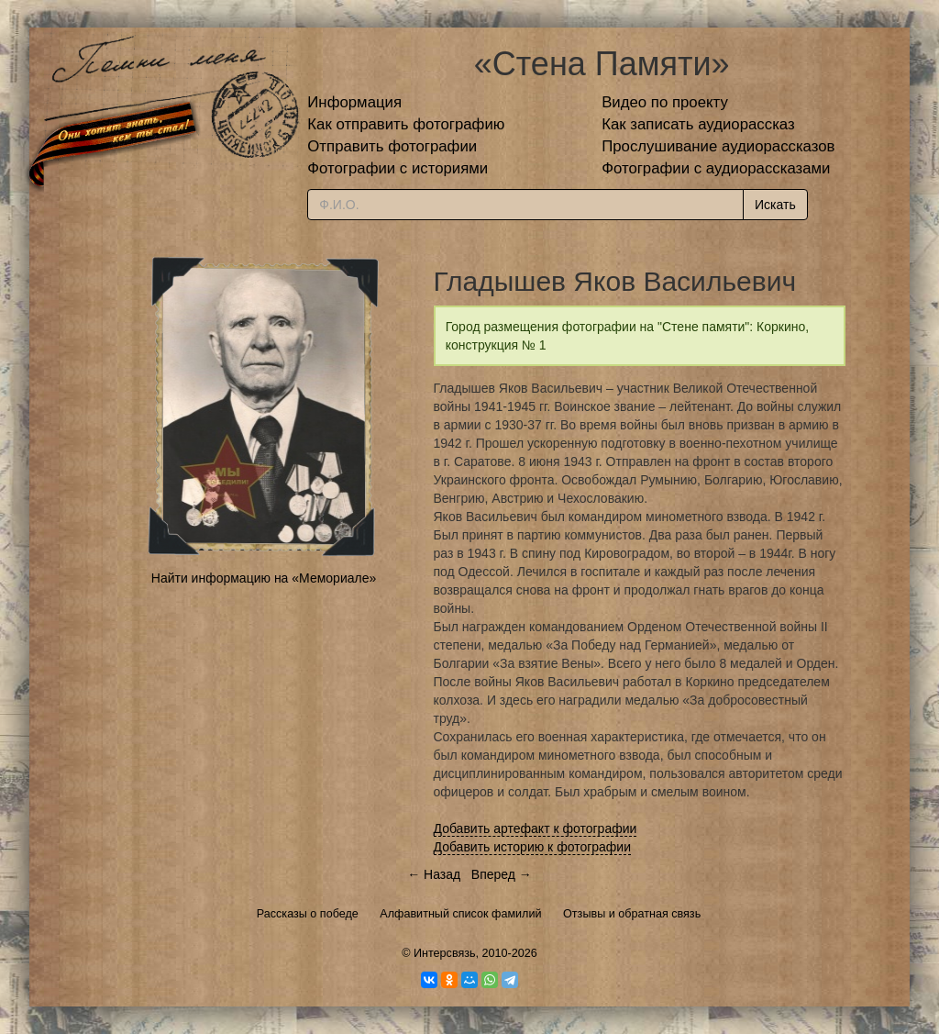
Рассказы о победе (308, 913)
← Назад (433, 874)
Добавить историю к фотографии (533, 846)
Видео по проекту (665, 102)
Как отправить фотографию (405, 124)
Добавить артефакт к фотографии (535, 828)
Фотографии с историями (397, 168)
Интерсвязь (445, 953)
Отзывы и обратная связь (632, 913)
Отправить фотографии (392, 146)
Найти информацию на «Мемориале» (263, 578)
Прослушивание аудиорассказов (718, 146)
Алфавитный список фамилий (460, 913)
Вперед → (501, 874)
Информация (354, 102)
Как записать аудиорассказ (698, 124)
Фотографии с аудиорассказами (716, 168)
